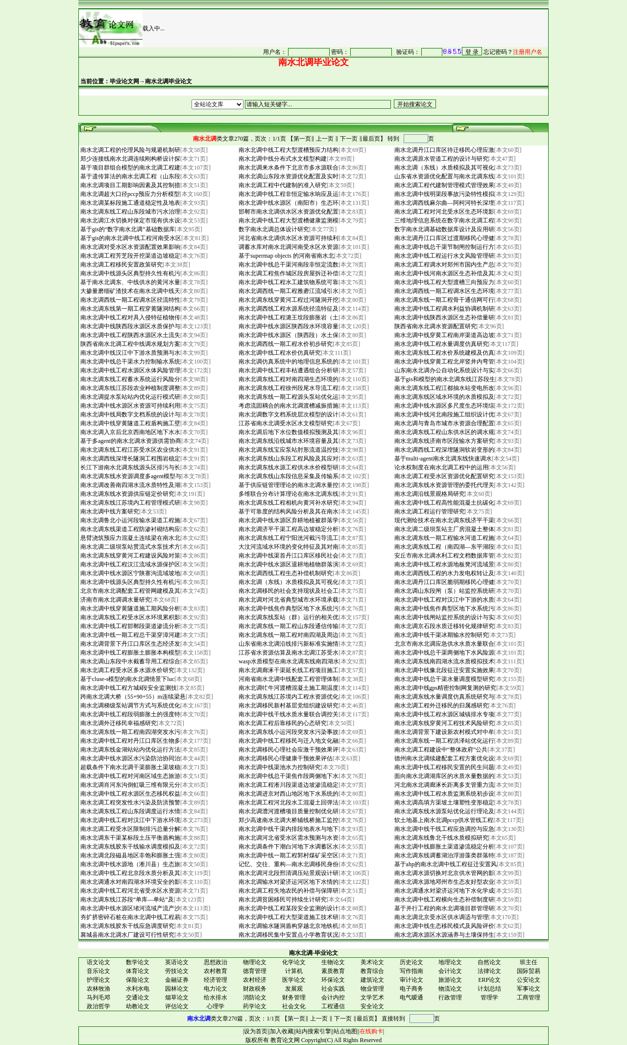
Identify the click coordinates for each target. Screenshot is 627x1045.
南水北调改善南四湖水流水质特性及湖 (129, 485)
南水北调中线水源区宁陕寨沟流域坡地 (129, 573)
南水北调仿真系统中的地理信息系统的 (287, 361)
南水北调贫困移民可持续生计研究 (282, 899)
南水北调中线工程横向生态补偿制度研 (443, 899)
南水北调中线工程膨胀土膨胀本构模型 (129, 652)
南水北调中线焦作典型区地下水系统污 (287, 608)
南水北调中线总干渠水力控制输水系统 (129, 361)
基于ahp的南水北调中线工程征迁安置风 (445, 864)
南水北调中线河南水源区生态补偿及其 (443, 273)
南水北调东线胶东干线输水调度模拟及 (129, 846)
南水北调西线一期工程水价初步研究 (285, 343)
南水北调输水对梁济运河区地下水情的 (287, 881)
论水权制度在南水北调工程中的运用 (440, 467)
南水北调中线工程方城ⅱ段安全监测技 (128, 687)
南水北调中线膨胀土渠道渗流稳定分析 (443, 846)
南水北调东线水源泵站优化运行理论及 (443, 811)
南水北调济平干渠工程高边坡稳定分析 (287, 529)
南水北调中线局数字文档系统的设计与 (129, 414)
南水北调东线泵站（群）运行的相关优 (287, 617)
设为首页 (255, 1031)
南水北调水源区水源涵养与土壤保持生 (443, 934)
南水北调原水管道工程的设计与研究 (440, 158)
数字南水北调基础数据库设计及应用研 (443, 229)
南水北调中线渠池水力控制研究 (279, 767)
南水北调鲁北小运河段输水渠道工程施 (129, 520)
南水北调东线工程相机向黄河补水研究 (287, 502)
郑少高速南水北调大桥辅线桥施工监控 (287, 820)
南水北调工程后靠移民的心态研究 (282, 723)
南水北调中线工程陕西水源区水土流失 (129, 335)
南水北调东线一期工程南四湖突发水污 (129, 732)
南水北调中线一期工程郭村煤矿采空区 (287, 855)
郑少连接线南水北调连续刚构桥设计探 (129, 158)
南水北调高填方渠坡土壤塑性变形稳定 (443, 802)
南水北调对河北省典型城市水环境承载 (287, 599)
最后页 (371, 138)
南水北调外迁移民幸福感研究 (118, 723)
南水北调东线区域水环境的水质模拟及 (443, 396)
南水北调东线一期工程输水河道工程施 (443, 538)
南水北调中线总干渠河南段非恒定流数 (287, 264)
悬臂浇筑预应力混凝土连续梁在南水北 (129, 538)
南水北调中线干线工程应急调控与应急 (443, 829)
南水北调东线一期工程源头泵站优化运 (287, 396)
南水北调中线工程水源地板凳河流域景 (443, 564)
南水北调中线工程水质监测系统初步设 (443, 793)
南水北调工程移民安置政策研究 (121, 264)
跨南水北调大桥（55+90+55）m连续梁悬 (132, 696)
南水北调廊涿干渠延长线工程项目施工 (287, 670)
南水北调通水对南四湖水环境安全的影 (129, 881)
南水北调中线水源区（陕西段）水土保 (287, 335)
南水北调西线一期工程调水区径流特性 (129, 299)
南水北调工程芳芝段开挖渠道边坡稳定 (129, 255)
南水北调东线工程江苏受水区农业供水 (129, 449)
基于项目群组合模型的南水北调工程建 (129, 167)
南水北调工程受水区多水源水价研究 (126, 670)
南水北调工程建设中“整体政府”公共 (440, 749)
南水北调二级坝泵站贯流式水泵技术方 (129, 546)
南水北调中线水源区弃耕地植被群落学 (287, 520)
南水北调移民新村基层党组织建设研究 (287, 705)
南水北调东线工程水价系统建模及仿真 (443, 352)
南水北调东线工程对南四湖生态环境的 (287, 379)
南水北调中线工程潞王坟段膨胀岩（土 (287, 317)
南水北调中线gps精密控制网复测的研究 (445, 687)
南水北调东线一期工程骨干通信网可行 (443, 299)
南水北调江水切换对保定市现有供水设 (129, 220)
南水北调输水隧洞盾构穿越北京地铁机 (287, 926)
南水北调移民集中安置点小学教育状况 (287, 934)
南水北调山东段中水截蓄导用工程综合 (129, 661)
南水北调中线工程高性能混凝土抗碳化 (443, 502)
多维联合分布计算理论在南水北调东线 (287, 493)
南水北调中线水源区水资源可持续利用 (129, 405)
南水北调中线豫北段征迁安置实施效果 (443, 670)
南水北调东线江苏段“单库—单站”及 (126, 899)
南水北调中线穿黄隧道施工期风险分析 (129, 608)
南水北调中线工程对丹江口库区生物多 (129, 740)
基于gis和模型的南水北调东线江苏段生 (444, 379)
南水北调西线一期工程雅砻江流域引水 (287, 291)
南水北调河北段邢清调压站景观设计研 (287, 873)
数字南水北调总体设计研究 (273, 229)
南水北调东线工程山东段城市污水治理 (129, 211)
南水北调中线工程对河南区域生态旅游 (129, 776)
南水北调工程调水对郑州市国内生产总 (443, 264)
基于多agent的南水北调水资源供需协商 (130, 440)
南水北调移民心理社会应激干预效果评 (287, 749)
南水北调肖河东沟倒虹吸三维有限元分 (129, 784)
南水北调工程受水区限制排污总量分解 (129, 829)
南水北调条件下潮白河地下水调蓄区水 (287, 846)
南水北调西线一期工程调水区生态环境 (443, 291)
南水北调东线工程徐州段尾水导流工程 (287, 388)
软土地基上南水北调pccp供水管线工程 (443, 820)
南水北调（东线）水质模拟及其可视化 (443, 167)
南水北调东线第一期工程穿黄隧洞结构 (129, 308)
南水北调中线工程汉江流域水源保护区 (129, 564)
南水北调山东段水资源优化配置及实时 (287, 176)
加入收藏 (281, 1031)
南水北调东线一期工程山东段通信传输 (287, 626)
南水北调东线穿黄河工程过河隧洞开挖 (287, 299)
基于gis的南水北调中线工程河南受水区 (130, 238)
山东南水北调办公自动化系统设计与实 (443, 370)
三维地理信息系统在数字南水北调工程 (443, 220)
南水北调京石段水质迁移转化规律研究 (443, 626)
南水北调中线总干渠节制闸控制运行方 (443, 246)
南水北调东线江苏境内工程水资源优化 (287, 696)
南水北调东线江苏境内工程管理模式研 (129, 502)
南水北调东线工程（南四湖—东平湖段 (443, 546)
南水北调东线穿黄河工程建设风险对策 (129, 555)
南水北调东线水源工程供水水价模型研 (287, 467)
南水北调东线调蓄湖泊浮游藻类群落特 (443, 855)
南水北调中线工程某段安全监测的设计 (287, 908)
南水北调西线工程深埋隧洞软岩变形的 (443, 449)
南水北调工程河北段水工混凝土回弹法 (287, 802)
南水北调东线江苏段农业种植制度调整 (129, 388)
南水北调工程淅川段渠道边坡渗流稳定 (287, 784)
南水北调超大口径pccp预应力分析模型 (129, 194)
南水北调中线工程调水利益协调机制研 (443, 308)
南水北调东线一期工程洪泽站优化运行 (443, 740)
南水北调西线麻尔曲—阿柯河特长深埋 (443, 202)
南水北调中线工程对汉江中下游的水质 (443, 599)
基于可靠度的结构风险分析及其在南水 (287, 511)
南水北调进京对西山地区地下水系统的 (287, 793)
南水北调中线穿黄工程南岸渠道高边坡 (443, 335)
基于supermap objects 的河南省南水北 (285, 255)
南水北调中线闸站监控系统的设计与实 (443, 617)
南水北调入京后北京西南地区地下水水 (129, 432)
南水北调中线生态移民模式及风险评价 (443, 926)
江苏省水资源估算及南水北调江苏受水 (287, 652)
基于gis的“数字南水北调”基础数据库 (127, 229)
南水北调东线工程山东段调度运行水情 (129, 811)
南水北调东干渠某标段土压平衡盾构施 (129, 837)
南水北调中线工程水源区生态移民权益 (129, 793)
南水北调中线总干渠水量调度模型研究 (443, 679)
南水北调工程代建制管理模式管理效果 (443, 185)
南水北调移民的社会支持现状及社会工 (287, 590)
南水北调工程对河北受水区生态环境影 (443, 211)
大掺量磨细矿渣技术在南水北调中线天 (129, 291)
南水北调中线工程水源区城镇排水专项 (443, 714)
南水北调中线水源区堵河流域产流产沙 (129, 908)
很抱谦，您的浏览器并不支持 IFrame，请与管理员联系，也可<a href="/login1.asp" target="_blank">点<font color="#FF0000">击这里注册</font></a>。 (389, 51)
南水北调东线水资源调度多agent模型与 (130, 476)
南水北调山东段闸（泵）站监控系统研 (443, 590)
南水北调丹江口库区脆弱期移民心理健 (443, 582)
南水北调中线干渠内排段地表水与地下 (287, 829)
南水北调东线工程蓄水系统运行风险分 (129, 379)
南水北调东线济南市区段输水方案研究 (443, 440)
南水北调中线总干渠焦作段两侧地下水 (287, 776)
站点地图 (345, 1031)
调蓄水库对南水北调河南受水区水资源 (287, 246)
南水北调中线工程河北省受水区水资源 (129, 890)
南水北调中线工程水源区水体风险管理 (129, 370)
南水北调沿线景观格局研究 (429, 493)
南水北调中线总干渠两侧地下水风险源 (443, 652)
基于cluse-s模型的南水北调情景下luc (126, 679)
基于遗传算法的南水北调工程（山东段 (129, 176)
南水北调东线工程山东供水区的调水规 (443, 432)
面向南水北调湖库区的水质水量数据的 (443, 776)
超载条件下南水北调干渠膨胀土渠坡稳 (129, 767)
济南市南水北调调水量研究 (115, 599)
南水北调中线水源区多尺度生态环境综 (443, 405)
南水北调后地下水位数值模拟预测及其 (287, 432)
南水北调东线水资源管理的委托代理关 (443, 485)
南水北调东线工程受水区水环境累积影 (129, 617)
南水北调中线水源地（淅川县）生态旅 (129, 864)
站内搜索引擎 (313, 1031)
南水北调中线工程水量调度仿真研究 (440, 343)
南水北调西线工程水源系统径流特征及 (287, 308)
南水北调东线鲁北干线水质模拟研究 (440, 837)
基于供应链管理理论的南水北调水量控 (287, 485)
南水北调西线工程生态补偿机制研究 (285, 573)
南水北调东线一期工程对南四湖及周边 (287, 635)
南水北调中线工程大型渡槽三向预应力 (443, 282)
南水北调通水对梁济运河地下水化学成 (443, 890)
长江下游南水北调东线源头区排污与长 (129, 467)
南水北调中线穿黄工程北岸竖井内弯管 (443, 361)
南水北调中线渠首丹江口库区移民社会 (287, 555)
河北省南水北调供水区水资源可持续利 (287, 238)
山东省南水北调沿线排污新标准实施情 (287, 643)
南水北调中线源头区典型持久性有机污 (129, 273)
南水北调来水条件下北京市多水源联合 (287, 167)
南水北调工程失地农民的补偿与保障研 (287, 890)
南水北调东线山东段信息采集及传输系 (287, 476)
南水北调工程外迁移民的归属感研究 (440, 705)
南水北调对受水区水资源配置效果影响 (129, 246)
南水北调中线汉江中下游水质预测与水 (129, 352)
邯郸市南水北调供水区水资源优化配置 (287, 211)
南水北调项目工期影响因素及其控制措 (129, 185)
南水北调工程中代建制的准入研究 (282, 185)
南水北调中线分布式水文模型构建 (282, 158)
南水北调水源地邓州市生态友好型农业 (443, 881)
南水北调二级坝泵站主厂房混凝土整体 (443, 529)
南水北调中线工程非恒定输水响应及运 (287, 194)
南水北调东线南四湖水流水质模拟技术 (443, 661)
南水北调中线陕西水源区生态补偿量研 (443, 317)
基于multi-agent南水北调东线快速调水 (442, 458)
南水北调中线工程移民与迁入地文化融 (287, 740)
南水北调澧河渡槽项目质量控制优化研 (287, 811)
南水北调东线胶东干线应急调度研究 (126, 926)
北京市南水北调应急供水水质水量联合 (443, 643)
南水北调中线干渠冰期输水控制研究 (440, 635)
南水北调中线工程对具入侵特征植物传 (129, 317)
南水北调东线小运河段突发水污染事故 (287, 732)
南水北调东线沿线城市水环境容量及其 (287, 440)
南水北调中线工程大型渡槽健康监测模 (287, 220)
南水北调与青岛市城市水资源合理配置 (443, 423)
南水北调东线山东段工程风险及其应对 (287, 458)
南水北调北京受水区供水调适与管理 (440, 917)
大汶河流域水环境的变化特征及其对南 (287, 546)
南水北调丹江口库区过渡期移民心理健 (443, 238)
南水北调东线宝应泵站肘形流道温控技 (287, 449)
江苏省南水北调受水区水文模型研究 (285, 423)
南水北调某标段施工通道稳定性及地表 (129, 202)
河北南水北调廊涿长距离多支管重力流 (443, 784)
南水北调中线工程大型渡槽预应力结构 (287, 149)
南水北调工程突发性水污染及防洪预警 (129, 802)
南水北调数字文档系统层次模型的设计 (287, 414)
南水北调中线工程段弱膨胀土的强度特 (129, 714)
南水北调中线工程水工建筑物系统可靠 (287, 282)
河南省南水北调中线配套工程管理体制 (287, 679)
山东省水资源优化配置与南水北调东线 (443, 176)
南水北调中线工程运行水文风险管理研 (443, 255)
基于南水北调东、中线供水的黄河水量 (129, 282)
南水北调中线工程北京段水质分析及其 (129, 873)
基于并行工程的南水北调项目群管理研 (443, 908)
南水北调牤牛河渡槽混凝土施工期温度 (287, 687)
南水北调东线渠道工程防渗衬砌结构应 (129, 529)
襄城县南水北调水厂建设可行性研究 (126, 934)
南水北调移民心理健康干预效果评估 (285, 758)
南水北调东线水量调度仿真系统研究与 (443, 696)
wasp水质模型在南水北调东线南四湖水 (288, 661)
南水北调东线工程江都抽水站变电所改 (443, 388)
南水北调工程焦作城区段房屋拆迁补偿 (287, 273)
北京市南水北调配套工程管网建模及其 (129, 590)
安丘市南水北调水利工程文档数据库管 (443, 555)
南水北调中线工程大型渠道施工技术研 (287, 917)
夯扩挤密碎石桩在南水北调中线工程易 (129, 917)
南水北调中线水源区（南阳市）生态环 (287, 202)
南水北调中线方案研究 (109, 511)
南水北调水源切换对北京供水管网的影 (443, 873)
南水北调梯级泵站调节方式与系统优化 (129, 705)
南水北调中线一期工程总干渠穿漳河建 (129, 635)
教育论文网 (285, 1040)
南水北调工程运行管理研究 (429, 511)
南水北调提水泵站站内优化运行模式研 (129, 396)
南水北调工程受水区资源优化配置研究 (443, 476)
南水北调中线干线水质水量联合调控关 (287, 714)
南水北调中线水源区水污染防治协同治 (129, 758)
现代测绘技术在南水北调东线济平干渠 (443, 520)
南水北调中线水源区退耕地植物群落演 (287, 564)
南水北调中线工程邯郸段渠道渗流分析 (129, 626)
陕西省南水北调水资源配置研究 (435, 326)
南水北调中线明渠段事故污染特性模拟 (443, 194)
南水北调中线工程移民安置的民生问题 (443, 767)
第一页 (302, 138)
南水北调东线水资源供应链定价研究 (126, 493)
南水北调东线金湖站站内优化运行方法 (129, 749)
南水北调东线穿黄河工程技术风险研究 (443, 723)
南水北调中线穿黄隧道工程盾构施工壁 (129, 423)
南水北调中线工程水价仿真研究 (279, 352)
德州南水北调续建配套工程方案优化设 (443, 758)
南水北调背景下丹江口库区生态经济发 (129, 643)
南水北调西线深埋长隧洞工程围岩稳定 (129, 458)
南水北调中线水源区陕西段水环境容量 (287, 326)
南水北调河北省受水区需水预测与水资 (287, 837)
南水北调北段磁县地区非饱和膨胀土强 (129, 855)
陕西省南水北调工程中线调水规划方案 (129, 343)
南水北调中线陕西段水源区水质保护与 (129, 326)
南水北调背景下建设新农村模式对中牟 (443, 732)
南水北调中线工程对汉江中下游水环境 (129, 820)
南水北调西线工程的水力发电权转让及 (443, 573)
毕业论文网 (124, 81)
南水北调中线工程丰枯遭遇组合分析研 (287, 370)
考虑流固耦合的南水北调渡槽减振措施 (287, 405)
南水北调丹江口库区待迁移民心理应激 (443, 149)
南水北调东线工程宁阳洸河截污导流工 (287, 538)
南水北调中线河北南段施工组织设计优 (443, 414)
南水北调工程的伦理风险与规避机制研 (129, 149)
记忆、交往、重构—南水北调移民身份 (287, 864)
